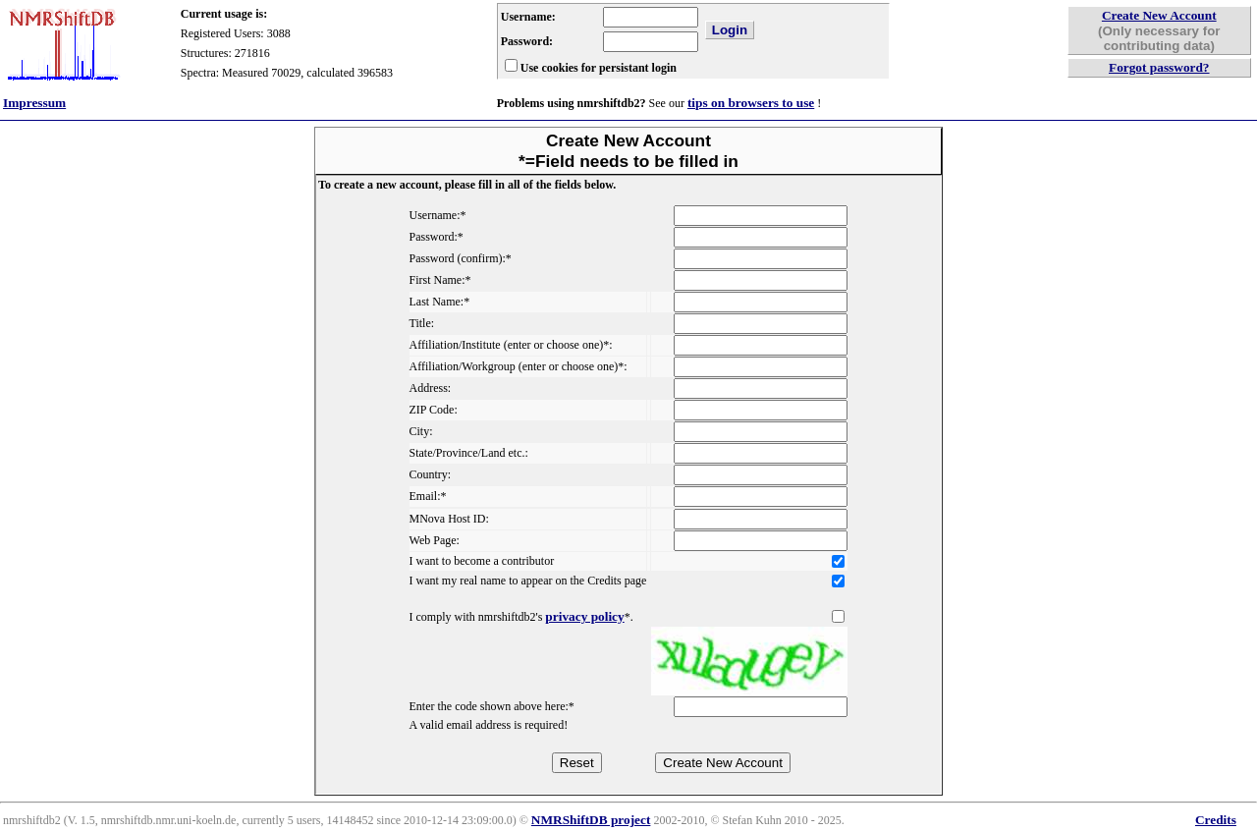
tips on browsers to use (750, 102)
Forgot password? (1159, 67)
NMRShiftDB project (591, 819)
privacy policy (584, 616)
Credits (1215, 819)
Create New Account (1159, 15)
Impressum (34, 102)
